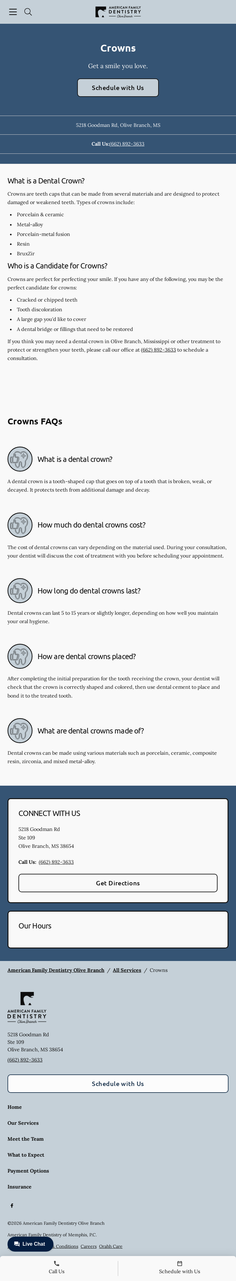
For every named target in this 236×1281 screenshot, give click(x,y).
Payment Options (28, 1171)
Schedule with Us (118, 87)
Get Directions (118, 883)
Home (15, 1107)
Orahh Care (111, 1246)
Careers (89, 1246)
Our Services (23, 1123)
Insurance (20, 1186)
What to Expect (26, 1155)
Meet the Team (26, 1139)
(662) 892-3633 (126, 144)
